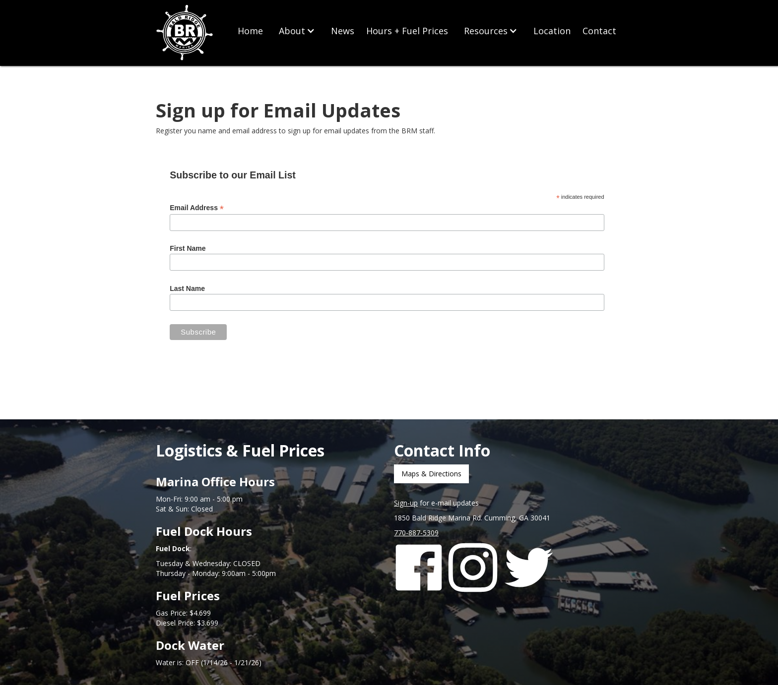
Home (250, 31)
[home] (185, 33)
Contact (599, 31)
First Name (187, 248)
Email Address (197, 208)
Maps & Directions (431, 473)
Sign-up (406, 503)
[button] (297, 31)
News (342, 31)
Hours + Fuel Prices (407, 31)
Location (552, 31)
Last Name (187, 288)
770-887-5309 (416, 532)
